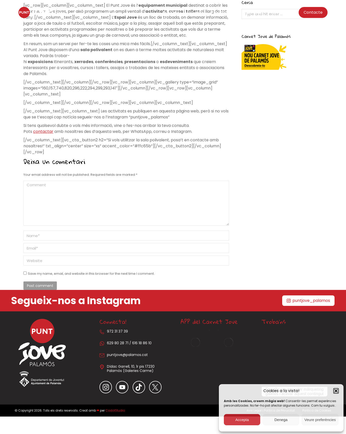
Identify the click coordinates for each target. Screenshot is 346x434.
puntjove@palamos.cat (127, 354)
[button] (336, 390)
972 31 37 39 (117, 331)
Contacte (313, 12)
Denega (281, 420)
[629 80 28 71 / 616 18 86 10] (101, 343)
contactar (43, 131)
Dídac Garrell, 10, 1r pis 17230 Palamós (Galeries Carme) (131, 368)
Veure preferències (320, 420)
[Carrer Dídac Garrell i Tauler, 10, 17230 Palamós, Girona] (294, 358)
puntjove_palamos (308, 300)
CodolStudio (115, 410)
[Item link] (107, 387)
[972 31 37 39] (101, 331)
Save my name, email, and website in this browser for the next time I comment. (91, 273)
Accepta (242, 420)
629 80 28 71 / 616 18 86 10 (129, 343)
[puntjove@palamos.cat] (101, 355)
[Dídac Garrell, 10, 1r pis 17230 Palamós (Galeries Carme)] (101, 366)
